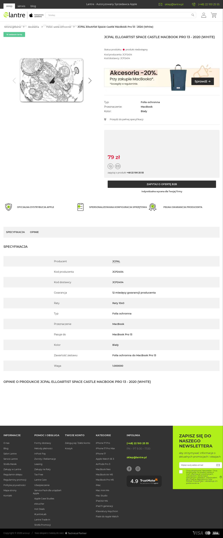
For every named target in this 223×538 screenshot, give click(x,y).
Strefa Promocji (42, 525)
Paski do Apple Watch (107, 516)
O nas (6, 443)
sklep (9, 6)
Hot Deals (39, 509)
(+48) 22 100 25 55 (209, 4)
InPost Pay (40, 453)
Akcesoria (37, 37)
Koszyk (68, 448)
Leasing (38, 464)
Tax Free (38, 474)
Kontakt (7, 495)
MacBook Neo (103, 469)
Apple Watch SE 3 (105, 459)
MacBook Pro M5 (105, 480)
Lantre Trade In (42, 519)
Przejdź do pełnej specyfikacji (127, 129)
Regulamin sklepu (12, 474)
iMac (98, 485)
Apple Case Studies (44, 498)
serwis (21, 6)
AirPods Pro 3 (103, 464)
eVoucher (39, 504)
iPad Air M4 (102, 501)
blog (33, 6)
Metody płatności (43, 448)
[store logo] (23, 16)
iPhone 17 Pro (103, 443)
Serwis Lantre (10, 459)
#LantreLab (40, 514)
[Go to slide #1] (43, 147)
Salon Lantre (10, 453)
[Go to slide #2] (61, 147)
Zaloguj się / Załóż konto (77, 443)
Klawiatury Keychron (107, 511)
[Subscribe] (218, 465)
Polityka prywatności (14, 485)
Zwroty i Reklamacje (45, 459)
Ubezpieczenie (41, 485)
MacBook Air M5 (104, 474)
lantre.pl (26, 533)
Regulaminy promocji (14, 480)
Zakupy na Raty (42, 469)
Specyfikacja (15, 242)
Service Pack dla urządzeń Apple (47, 492)
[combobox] (121, 17)
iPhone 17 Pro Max (105, 448)
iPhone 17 (101, 453)
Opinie (34, 242)
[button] (203, 16)
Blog (5, 448)
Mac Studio (101, 495)
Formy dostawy (42, 443)
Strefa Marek (10, 464)
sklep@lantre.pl (174, 4)
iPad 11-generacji (104, 506)
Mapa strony (10, 490)
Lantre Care (40, 480)
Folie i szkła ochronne (65, 37)
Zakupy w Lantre (12, 469)
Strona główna (14, 37)
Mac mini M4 (102, 490)
